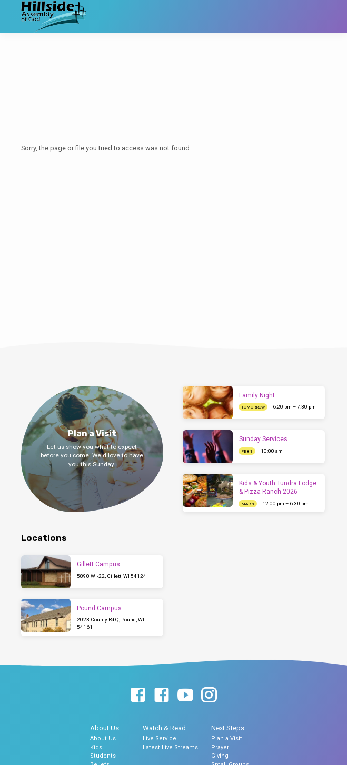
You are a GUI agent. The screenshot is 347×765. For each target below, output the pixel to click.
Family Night (257, 395)
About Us (104, 728)
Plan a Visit (226, 738)
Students (103, 755)
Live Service (159, 738)
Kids (96, 747)
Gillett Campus (98, 564)
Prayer (220, 747)
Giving (220, 755)
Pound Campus (99, 608)
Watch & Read (164, 728)
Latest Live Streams (170, 747)
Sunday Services (263, 439)
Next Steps (227, 728)
